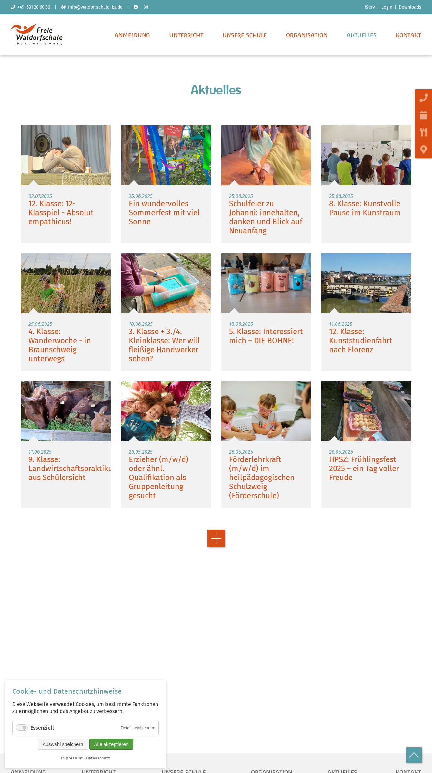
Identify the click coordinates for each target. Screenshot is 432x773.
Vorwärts (216, 558)
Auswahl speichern (63, 744)
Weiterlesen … (66, 204)
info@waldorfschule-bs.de (92, 7)
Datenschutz (98, 758)
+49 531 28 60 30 (30, 7)
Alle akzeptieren (111, 744)
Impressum (71, 758)
